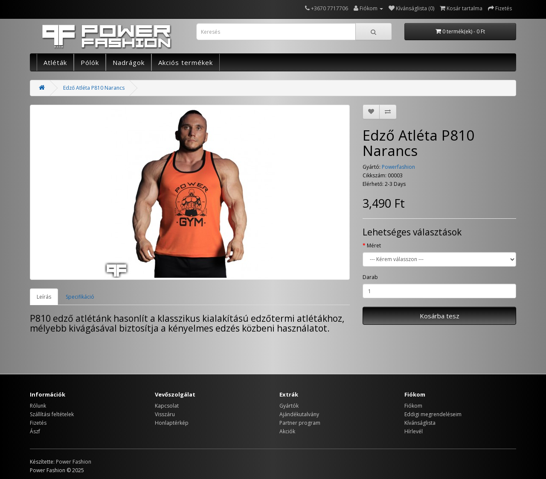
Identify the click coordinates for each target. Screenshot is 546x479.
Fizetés (38, 422)
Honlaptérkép (172, 422)
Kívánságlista (420, 422)
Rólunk (38, 405)
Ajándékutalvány (299, 414)
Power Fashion (73, 461)
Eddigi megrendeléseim (433, 414)
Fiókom (413, 405)
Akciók (287, 431)
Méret (374, 245)
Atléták (55, 62)
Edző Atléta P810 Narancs (94, 87)
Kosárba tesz (439, 315)
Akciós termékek (185, 62)
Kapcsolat (167, 405)
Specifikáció (80, 296)
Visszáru (165, 414)
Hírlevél (413, 431)
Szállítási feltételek (52, 414)
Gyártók (289, 405)
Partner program (299, 422)
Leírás (44, 296)
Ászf (35, 431)
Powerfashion (398, 166)
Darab (370, 277)
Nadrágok (129, 62)
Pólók (90, 62)
